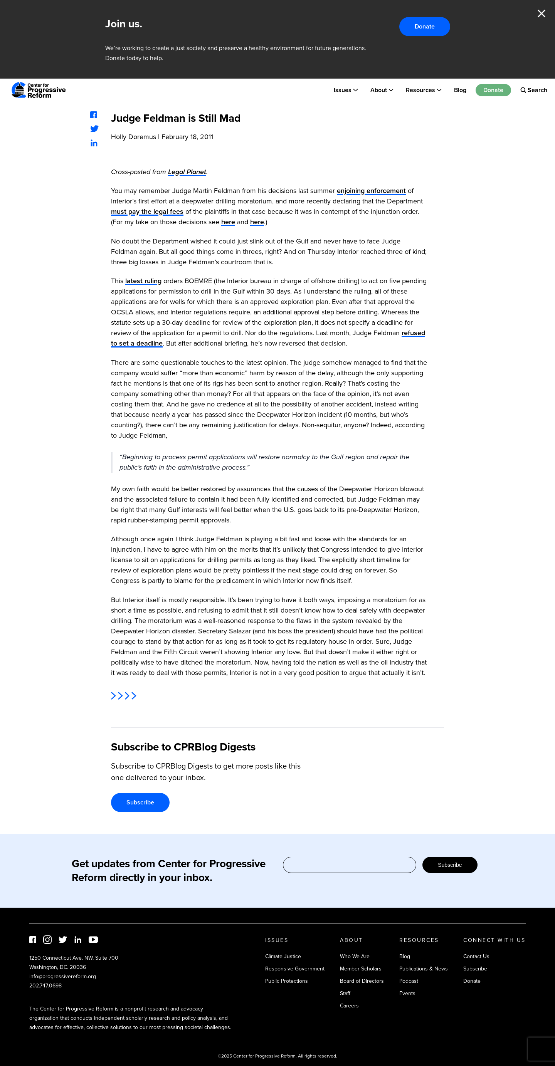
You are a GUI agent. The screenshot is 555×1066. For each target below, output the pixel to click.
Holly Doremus (133, 137)
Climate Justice (283, 956)
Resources (420, 90)
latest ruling (143, 281)
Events (407, 993)
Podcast (408, 981)
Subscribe (140, 802)
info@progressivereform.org (62, 976)
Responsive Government (295, 969)
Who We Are (355, 956)
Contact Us (476, 956)
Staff (345, 993)
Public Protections (286, 981)
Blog (460, 90)
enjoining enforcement (371, 191)
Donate (425, 26)
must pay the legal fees (147, 211)
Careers (349, 1006)
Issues (343, 90)
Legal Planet (187, 172)
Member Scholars (361, 969)
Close (541, 13)
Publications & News (423, 969)
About (378, 90)
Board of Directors (362, 981)
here (228, 222)
